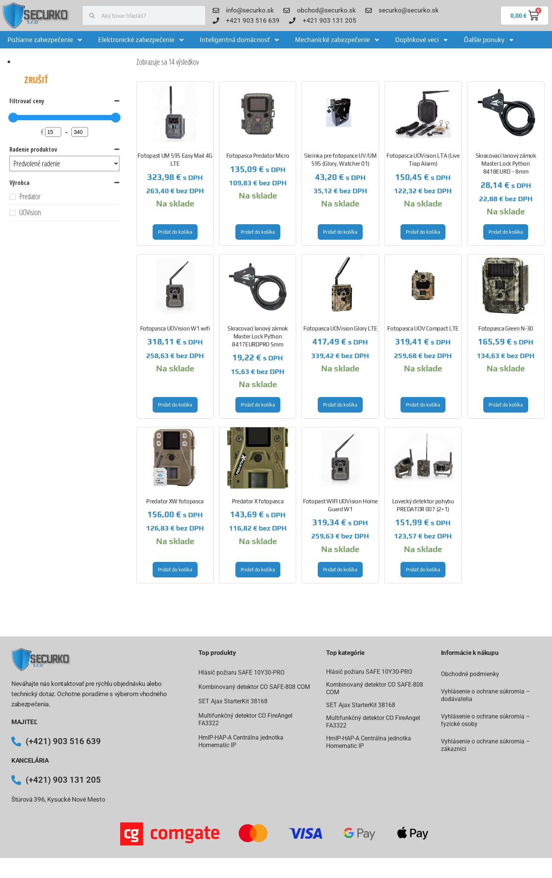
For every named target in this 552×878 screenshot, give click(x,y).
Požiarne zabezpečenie (45, 40)
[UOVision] (12, 213)
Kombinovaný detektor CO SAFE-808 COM (254, 686)
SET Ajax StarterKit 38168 (232, 701)
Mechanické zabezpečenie (337, 40)
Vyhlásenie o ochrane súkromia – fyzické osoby (485, 720)
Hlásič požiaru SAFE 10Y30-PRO (241, 672)
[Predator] (12, 197)
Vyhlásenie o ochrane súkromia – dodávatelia (485, 695)
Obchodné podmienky (470, 674)
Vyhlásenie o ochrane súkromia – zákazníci (485, 745)
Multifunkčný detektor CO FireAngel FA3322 (245, 719)
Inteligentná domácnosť (240, 40)
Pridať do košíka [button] (175, 232)
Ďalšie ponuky (489, 40)
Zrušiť (36, 79)
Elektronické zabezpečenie (141, 40)
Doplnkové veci (422, 40)
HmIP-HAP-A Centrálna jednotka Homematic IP (240, 741)
